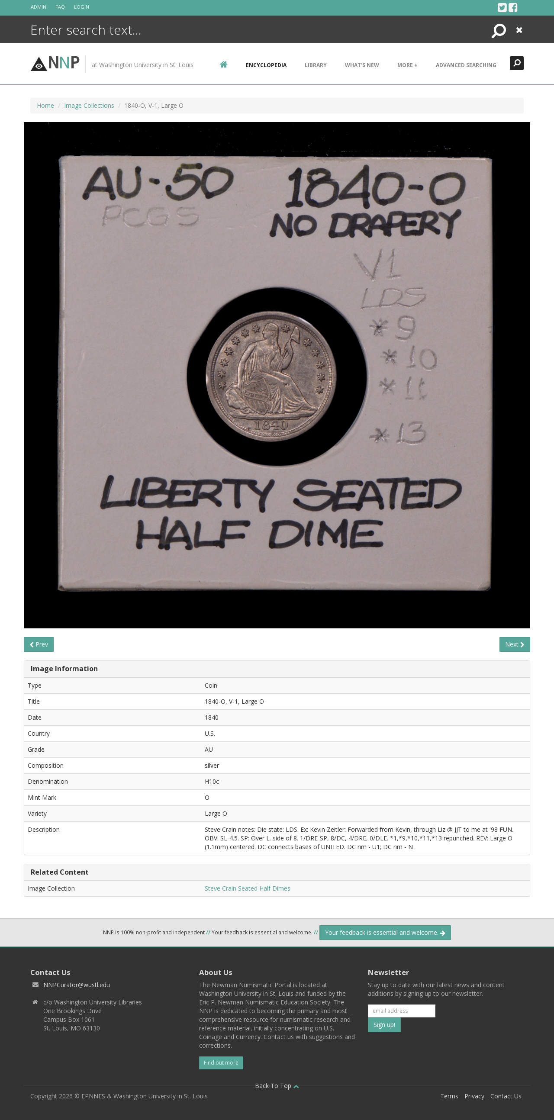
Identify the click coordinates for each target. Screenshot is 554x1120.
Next (515, 644)
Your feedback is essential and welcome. (385, 932)
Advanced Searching (466, 65)
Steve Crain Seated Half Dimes (247, 888)
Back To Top (277, 1085)
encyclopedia (266, 65)
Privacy (474, 1096)
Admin (38, 6)
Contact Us (506, 1096)
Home (45, 105)
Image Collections (89, 105)
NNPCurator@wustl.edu (76, 985)
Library (316, 65)
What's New (362, 65)
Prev (38, 644)
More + (407, 65)
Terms (449, 1096)
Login (81, 6)
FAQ (60, 6)
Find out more (221, 1062)
